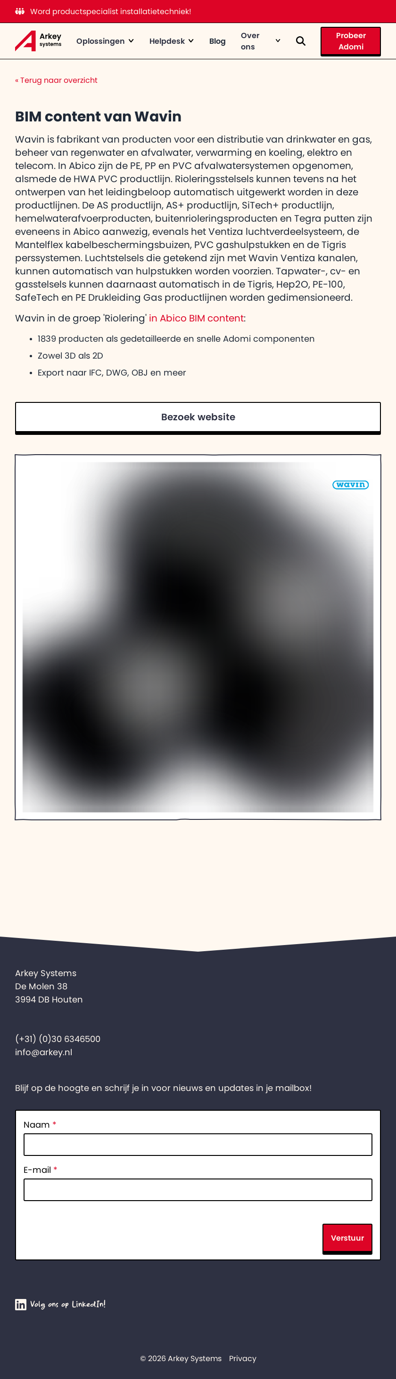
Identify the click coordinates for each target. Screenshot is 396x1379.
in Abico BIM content (196, 318)
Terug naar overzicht (56, 80)
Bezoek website (198, 417)
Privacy (242, 1358)
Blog (217, 41)
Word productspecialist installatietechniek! (103, 11)
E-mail (41, 1170)
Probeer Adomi (351, 41)
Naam (40, 1125)
